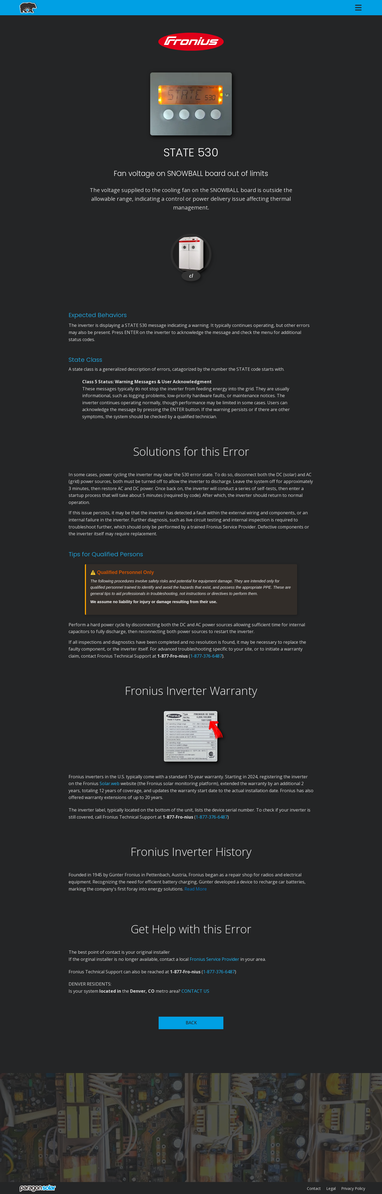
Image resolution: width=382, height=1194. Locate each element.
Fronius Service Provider (214, 959)
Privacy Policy (353, 1188)
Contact (314, 1188)
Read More (195, 889)
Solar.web (110, 783)
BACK (191, 1023)
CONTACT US (195, 991)
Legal (331, 1188)
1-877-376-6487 (206, 656)
